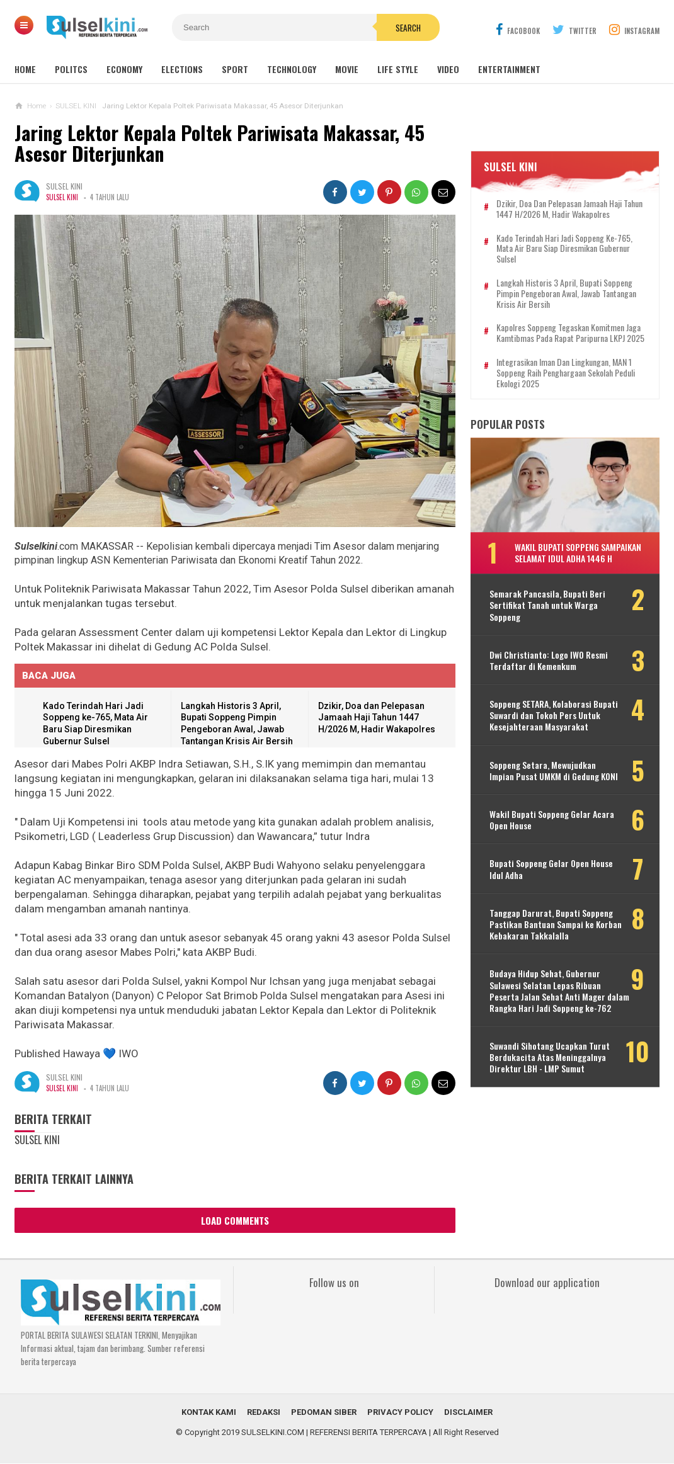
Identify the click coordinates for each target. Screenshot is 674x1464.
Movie (346, 69)
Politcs (71, 69)
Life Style (397, 69)
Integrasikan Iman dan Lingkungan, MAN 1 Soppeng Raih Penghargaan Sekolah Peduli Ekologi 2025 (565, 373)
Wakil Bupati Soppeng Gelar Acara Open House (551, 820)
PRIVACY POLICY (400, 1412)
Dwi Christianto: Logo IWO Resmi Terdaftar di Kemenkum (548, 660)
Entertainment (509, 69)
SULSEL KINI (62, 197)
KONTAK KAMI (208, 1412)
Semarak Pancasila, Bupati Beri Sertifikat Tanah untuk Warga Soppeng (547, 605)
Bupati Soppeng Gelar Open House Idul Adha (551, 869)
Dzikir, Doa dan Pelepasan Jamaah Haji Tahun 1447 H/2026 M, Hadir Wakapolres (376, 717)
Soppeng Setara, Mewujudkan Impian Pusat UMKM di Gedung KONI (553, 770)
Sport (235, 69)
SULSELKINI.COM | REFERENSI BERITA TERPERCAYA (334, 1433)
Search (408, 27)
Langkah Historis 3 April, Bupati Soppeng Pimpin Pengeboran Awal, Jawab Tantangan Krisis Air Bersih (566, 293)
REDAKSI (263, 1412)
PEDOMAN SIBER (324, 1412)
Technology (291, 69)
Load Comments (235, 1220)
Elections (182, 69)
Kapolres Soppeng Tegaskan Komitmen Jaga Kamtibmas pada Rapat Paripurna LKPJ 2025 (570, 333)
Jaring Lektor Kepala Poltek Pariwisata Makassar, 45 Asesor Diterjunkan (220, 143)
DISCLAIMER (468, 1412)
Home (25, 69)
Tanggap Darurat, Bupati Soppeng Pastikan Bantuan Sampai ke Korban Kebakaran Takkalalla (555, 924)
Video (448, 69)
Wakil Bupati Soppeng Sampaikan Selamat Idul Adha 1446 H (578, 552)
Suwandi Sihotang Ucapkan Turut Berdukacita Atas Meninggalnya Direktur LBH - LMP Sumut (549, 1057)
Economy (124, 69)
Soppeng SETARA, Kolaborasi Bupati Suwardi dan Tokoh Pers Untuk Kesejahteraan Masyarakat (553, 715)
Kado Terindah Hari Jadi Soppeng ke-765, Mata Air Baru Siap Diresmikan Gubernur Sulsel (564, 248)
